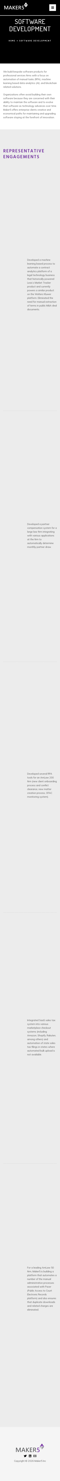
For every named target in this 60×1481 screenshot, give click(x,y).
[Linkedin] (30, 1455)
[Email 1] (34, 1455)
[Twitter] (25, 1455)
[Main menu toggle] (52, 7)
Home (12, 41)
